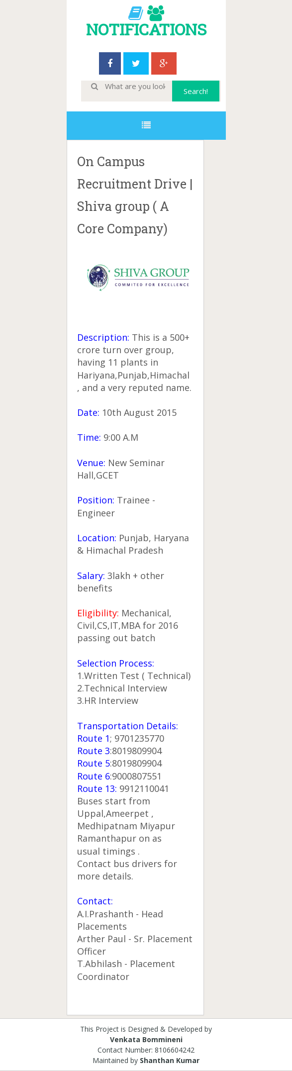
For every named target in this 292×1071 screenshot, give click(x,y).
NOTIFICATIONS (146, 29)
